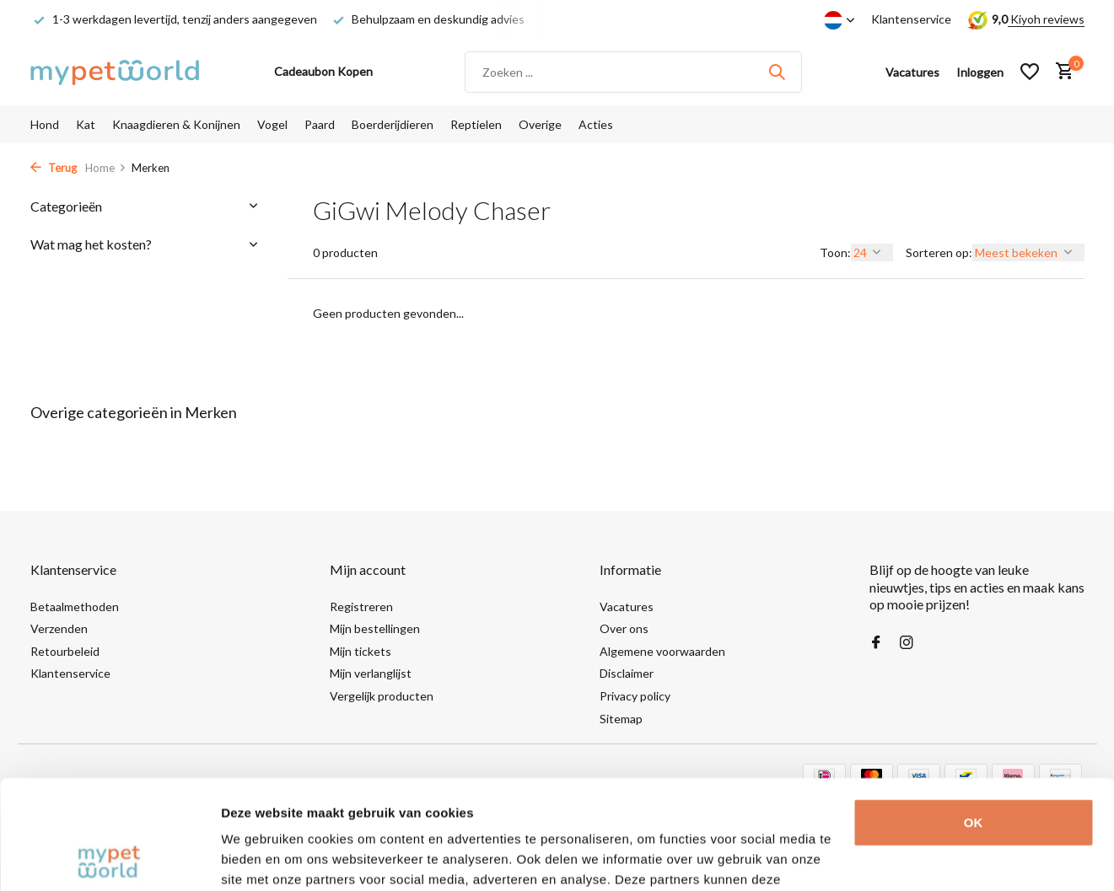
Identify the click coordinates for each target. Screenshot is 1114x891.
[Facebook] (876, 643)
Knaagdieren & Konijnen (176, 124)
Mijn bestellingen (375, 628)
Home (105, 167)
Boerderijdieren (392, 124)
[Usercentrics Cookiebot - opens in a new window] (109, 858)
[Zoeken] (633, 72)
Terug (53, 167)
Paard (319, 124)
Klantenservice (911, 19)
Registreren (361, 606)
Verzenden (59, 628)
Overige (540, 124)
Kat (85, 124)
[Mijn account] (980, 72)
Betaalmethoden (74, 606)
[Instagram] (906, 643)
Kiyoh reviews (1046, 19)
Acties (596, 124)
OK (973, 713)
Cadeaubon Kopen (323, 71)
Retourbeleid (65, 651)
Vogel (272, 124)
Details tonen (261, 858)
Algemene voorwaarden (662, 651)
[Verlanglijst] (1029, 71)
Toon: (835, 252)
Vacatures (627, 606)
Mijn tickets (360, 651)
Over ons (624, 628)
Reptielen (476, 124)
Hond (44, 124)
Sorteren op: (939, 252)
